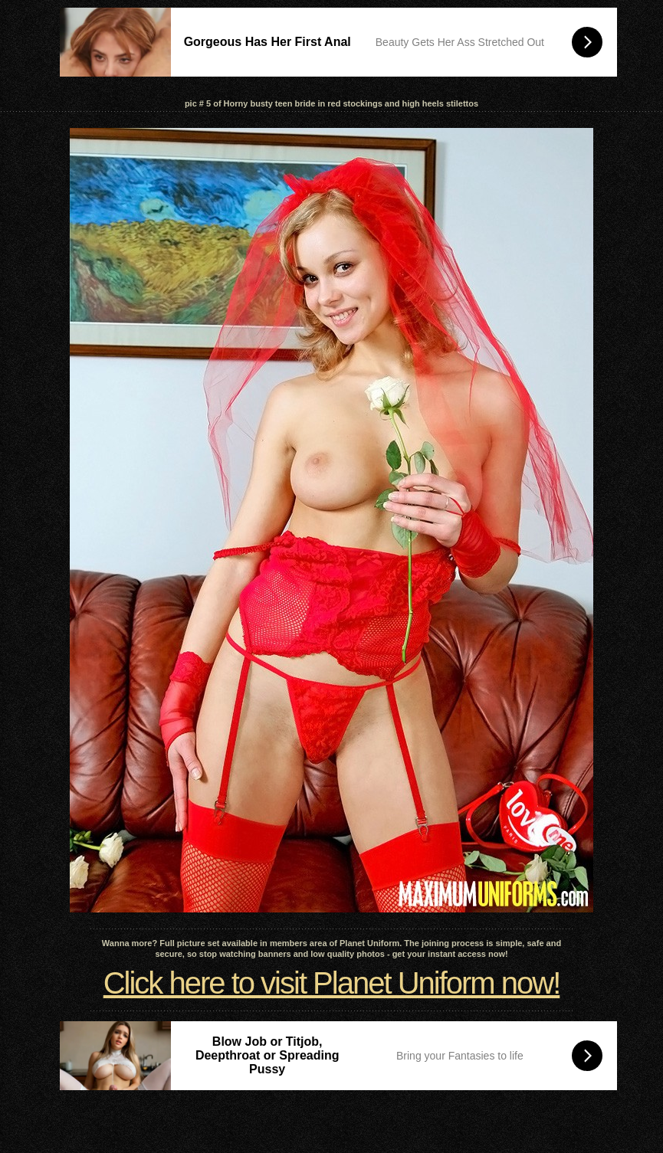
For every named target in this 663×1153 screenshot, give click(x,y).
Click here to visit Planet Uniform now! (331, 983)
